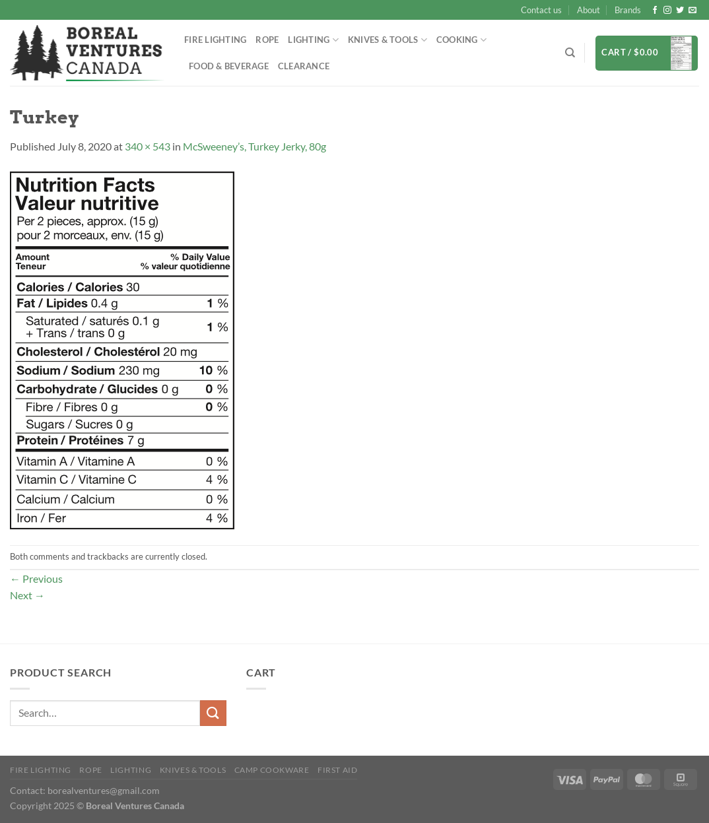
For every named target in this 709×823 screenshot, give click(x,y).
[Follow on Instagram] (667, 10)
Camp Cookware (272, 770)
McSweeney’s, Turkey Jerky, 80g (254, 146)
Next (27, 595)
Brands (628, 10)
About (588, 10)
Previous (36, 578)
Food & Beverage (229, 66)
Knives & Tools (387, 40)
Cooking (461, 40)
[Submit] (213, 713)
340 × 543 (147, 146)
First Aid (338, 770)
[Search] (570, 52)
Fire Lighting (215, 39)
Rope (267, 39)
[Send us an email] (692, 10)
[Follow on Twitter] (680, 10)
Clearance (303, 66)
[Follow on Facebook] (655, 10)
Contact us (541, 10)
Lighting (313, 40)
